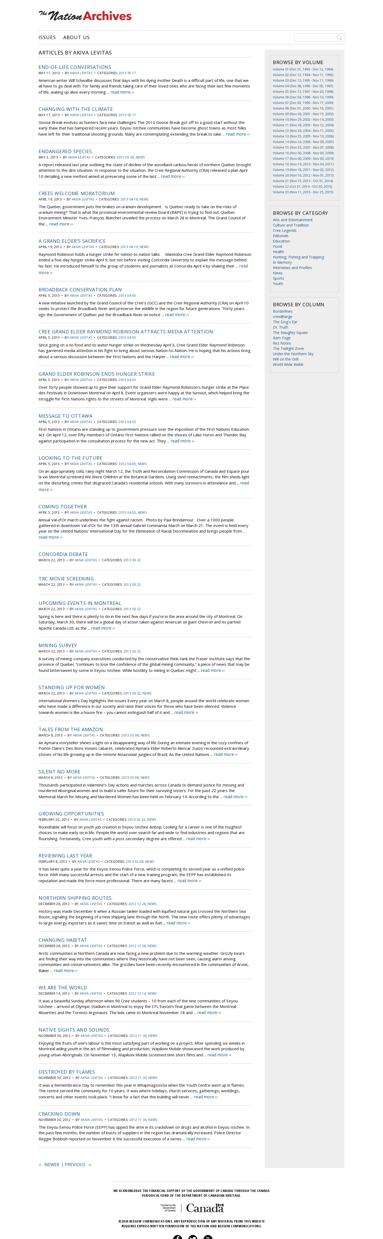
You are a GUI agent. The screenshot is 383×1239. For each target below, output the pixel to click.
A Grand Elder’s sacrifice (72, 237)
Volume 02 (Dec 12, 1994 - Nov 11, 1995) (303, 75)
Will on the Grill (285, 359)
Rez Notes (282, 343)
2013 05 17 (127, 73)
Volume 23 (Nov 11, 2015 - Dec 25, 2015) (303, 192)
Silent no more (60, 756)
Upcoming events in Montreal (80, 591)
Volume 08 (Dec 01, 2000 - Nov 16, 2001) (303, 108)
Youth (278, 283)
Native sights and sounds (74, 1009)
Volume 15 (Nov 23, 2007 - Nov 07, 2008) (303, 147)
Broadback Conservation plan (80, 284)
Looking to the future (70, 449)
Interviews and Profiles (292, 267)
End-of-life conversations (75, 67)
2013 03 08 (130, 721)
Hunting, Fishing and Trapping (298, 256)
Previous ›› (78, 1141)
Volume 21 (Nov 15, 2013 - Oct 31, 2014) (303, 181)
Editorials (281, 235)
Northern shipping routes (75, 880)
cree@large (282, 316)
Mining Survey (58, 633)
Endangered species (65, 149)
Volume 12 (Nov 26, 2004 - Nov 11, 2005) (303, 130)
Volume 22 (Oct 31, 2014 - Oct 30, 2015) (302, 186)
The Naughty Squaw (290, 332)
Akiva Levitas (81, 73)
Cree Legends (285, 230)
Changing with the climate (76, 108)
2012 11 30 (138, 1015)
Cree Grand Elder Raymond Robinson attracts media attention (126, 325)
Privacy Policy (185, 1229)
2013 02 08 (134, 845)
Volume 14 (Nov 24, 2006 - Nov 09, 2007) (303, 142)
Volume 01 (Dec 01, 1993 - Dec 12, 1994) (303, 69)
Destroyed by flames (67, 1050)
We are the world (63, 968)
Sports (278, 278)
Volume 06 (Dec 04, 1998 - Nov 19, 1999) (303, 97)
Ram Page (282, 337)
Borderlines (283, 311)
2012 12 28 (137, 886)
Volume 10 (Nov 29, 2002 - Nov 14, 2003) (303, 119)
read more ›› (122, 91)
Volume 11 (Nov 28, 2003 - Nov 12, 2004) (303, 125)
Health (278, 251)
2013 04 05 (127, 290)
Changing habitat (63, 921)
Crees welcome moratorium (77, 190)
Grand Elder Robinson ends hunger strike (97, 366)
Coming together (63, 496)
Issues (47, 37)
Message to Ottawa (65, 408)
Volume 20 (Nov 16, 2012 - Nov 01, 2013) (303, 175)
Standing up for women (72, 674)
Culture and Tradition (291, 225)
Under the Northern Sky (293, 353)
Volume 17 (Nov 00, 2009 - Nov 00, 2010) (303, 158)
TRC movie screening (66, 567)
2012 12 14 (137, 974)
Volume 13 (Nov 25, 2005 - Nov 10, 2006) (303, 136)
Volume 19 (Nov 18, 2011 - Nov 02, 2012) (303, 170)
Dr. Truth (280, 327)
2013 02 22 (136, 803)
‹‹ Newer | (52, 1141)
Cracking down (59, 1092)
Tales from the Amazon (71, 715)
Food (277, 246)
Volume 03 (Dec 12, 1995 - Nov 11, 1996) (303, 80)
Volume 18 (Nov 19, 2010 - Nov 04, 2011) (303, 164)
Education (281, 241)
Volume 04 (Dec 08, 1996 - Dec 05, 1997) (303, 86)
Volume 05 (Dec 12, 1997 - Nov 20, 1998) (303, 91)
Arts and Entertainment (293, 219)
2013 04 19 (129, 196)
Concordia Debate (63, 542)
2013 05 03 (125, 155)
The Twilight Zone (288, 348)
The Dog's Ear (285, 321)
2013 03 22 (132, 548)
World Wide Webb (288, 364)
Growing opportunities (71, 797)
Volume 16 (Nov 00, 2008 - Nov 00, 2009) (303, 153)
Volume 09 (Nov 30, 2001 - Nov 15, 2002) (303, 114)
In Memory (282, 262)
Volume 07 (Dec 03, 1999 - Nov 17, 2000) (303, 103)
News (140, 155)
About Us (76, 37)
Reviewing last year (65, 839)
